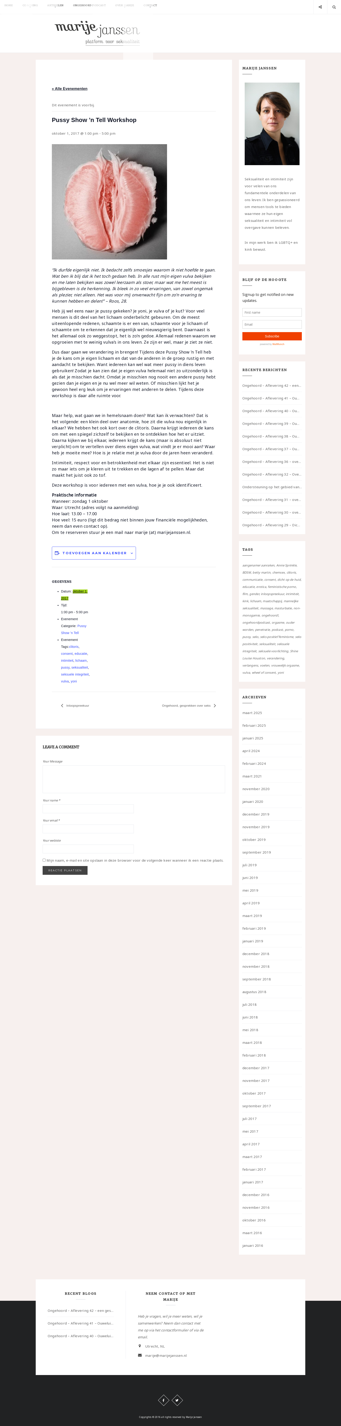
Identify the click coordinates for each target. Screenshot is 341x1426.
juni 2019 (250, 877)
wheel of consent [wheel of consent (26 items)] (264, 672)
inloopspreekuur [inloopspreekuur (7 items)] (272, 594)
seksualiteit (79, 667)
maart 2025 (252, 712)
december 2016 (255, 1194)
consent (67, 653)
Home (10, 7)
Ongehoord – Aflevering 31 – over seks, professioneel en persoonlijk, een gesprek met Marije (272, 499)
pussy (65, 667)
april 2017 (251, 1144)
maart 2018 (252, 1042)
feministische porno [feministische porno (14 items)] (282, 587)
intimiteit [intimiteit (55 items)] (292, 594)
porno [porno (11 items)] (289, 630)
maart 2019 (252, 915)
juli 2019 (249, 865)
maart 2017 (252, 1156)
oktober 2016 (254, 1220)
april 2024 (251, 750)
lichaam (81, 660)
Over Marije (140, 7)
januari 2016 (252, 1245)
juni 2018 (250, 1017)
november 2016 (256, 1207)
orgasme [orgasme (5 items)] (278, 622)
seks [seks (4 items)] (255, 637)
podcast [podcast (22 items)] (277, 630)
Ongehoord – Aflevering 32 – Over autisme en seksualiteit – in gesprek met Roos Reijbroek (272, 474)
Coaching (35, 7)
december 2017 (255, 1068)
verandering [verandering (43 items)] (275, 658)
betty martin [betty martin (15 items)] (261, 572)
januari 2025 (252, 738)
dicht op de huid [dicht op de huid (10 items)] (289, 580)
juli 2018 (249, 1004)
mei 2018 (250, 1029)
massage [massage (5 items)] (266, 608)
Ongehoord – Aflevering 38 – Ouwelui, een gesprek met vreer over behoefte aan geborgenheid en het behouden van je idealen (272, 436)
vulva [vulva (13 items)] (246, 672)
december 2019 (255, 814)
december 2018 (255, 953)
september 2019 (256, 852)
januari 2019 (252, 941)
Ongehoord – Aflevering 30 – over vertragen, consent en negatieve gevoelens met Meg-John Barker (272, 512)
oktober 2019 (254, 839)
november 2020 (256, 788)
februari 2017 (254, 1169)
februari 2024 (254, 763)
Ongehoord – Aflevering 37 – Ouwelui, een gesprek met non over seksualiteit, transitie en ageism (272, 449)
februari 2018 (254, 1055)
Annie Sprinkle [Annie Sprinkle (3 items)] (286, 565)
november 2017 (256, 1080)
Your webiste (52, 840)
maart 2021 (252, 776)
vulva (65, 681)
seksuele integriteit (75, 674)
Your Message (52, 761)
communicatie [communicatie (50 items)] (252, 580)
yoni (74, 681)
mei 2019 (250, 890)
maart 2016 (252, 1232)
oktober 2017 (254, 1093)
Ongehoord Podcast (101, 7)
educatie (81, 653)
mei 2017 (250, 1131)
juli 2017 (249, 1118)
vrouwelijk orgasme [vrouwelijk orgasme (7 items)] (285, 665)
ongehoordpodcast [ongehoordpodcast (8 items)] (256, 622)
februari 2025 (254, 725)
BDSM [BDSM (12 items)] (246, 572)
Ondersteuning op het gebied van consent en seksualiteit (272, 487)
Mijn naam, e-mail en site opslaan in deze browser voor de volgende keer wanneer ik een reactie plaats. (135, 860)
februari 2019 (254, 928)
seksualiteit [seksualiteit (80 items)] (267, 644)
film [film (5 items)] (245, 594)
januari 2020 (252, 801)
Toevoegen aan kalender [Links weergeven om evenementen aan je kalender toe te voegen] (94, 553)
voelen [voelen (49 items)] (264, 665)
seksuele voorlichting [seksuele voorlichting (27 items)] (273, 651)
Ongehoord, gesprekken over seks (182, 706)
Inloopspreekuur (79, 706)
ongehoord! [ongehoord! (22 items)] (270, 615)
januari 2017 (252, 1182)
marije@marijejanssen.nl (166, 1355)
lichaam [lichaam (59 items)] (255, 601)
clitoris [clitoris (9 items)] (291, 572)
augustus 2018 (254, 991)
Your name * (51, 800)
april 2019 (251, 903)
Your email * (51, 820)
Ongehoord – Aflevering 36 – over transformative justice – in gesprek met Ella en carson (272, 461)
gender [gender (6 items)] (254, 594)
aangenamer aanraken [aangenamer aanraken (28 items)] (258, 565)
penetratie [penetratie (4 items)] (262, 630)
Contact (169, 7)
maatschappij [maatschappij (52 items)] (272, 601)
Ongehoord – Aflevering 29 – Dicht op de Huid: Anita (272, 525)
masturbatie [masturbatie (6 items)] (283, 608)
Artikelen (64, 7)
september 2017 (256, 1106)
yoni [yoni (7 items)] (281, 672)
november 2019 (256, 827)
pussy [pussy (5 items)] (246, 637)
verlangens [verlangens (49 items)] (250, 665)
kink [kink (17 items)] (245, 601)
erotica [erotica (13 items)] (261, 587)
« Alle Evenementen (70, 89)
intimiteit (67, 660)
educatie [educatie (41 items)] (248, 587)
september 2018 (256, 979)
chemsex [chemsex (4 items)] (278, 572)
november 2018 (256, 966)
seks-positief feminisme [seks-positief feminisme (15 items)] (276, 637)
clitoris (74, 647)
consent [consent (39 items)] (270, 580)
